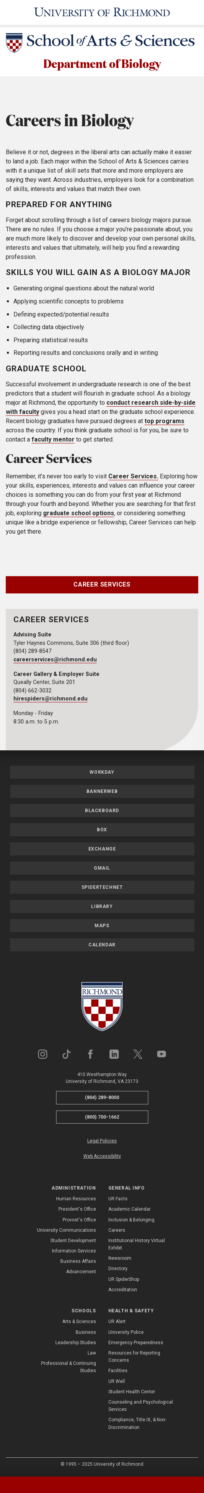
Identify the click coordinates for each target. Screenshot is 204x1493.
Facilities (118, 1371)
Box (102, 831)
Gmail (102, 869)
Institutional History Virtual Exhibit (136, 1245)
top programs (164, 422)
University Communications (66, 1231)
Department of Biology (102, 63)
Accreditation (122, 1290)
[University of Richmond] (102, 12)
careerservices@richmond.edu (55, 660)
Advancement (81, 1272)
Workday (102, 773)
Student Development (73, 1241)
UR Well (116, 1382)
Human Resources (76, 1200)
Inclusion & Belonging (131, 1220)
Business (86, 1333)
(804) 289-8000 (102, 1098)
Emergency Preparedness (135, 1343)
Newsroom (119, 1259)
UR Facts (118, 1200)
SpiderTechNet (102, 888)
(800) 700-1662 (102, 1118)
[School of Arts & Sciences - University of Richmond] (102, 44)
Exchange (102, 850)
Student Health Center (131, 1392)
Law (92, 1354)
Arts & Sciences (79, 1322)
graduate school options (78, 514)
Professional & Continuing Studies (68, 1368)
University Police (126, 1333)
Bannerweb (102, 792)
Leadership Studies (75, 1343)
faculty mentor (53, 440)
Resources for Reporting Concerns (134, 1357)
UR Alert (117, 1322)
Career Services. (133, 477)
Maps (102, 926)
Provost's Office (79, 1220)
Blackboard (102, 811)
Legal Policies (102, 1142)
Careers (116, 1231)
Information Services (74, 1252)
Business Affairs (78, 1262)
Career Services (102, 585)
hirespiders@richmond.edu (50, 700)
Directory (118, 1269)
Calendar (102, 946)
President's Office (77, 1210)
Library (102, 907)
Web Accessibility (102, 1157)
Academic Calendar (129, 1210)
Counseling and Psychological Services (140, 1407)
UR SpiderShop (123, 1280)
